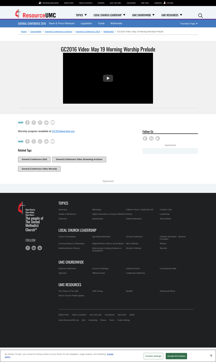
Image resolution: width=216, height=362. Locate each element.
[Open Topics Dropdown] (86, 15)
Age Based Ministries (101, 236)
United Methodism (134, 219)
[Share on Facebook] (27, 122)
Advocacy (62, 209)
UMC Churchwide (71, 262)
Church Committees (67, 236)
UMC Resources (69, 284)
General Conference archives (58, 31)
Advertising (92, 320)
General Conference (67, 268)
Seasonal (62, 219)
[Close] (211, 355)
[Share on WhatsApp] (40, 122)
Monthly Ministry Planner (69, 248)
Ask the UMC (115, 3)
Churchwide (35, 31)
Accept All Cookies (176, 356)
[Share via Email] (52, 122)
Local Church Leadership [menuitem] (108, 15)
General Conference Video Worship (39, 169)
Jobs (83, 320)
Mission (163, 243)
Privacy (103, 320)
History (129, 214)
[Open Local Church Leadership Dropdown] (124, 15)
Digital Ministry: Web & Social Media (108, 243)
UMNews (158, 3)
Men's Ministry (132, 243)
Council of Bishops (100, 268)
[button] (200, 15)
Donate (101, 3)
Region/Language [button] (51, 3)
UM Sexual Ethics (167, 291)
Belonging (96, 209)
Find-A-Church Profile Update (71, 295)
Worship (163, 248)
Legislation (86, 23)
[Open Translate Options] (189, 23)
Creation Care (166, 209)
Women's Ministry (133, 248)
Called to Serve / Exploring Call (139, 209)
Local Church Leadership (77, 230)
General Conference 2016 (32, 23)
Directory (69, 3)
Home (24, 31)
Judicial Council (133, 268)
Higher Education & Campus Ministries (109, 214)
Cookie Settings (123, 320)
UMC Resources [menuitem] (169, 15)
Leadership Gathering (135, 273)
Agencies (62, 273)
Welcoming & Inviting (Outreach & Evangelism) (107, 249)
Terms (111, 320)
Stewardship (97, 219)
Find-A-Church (85, 3)
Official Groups (98, 273)
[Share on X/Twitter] (34, 122)
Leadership (164, 214)
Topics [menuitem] (79, 15)
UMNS (131, 315)
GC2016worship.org (63, 131)
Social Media (165, 219)
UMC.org (145, 3)
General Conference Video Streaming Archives (79, 159)
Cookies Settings (153, 356)
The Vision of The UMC (68, 291)
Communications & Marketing (71, 243)
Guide (101, 23)
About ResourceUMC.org (68, 320)
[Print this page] (46, 122)
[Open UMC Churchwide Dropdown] (153, 15)
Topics (63, 203)
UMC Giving (97, 291)
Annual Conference (134, 236)
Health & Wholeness (67, 214)
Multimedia (116, 23)
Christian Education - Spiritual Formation (172, 237)
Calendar (131, 3)
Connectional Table (168, 268)
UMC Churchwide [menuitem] (141, 15)
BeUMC (129, 291)
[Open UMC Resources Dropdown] (181, 15)
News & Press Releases (62, 23)
